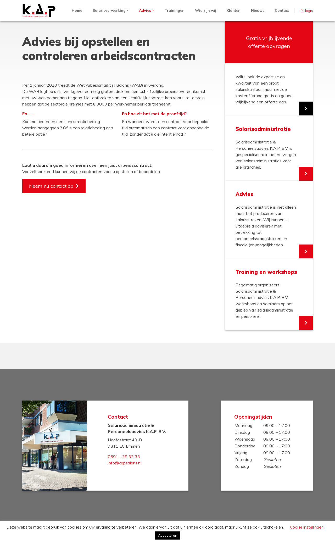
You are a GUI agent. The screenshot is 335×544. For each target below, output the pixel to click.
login (309, 11)
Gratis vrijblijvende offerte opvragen (269, 42)
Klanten (234, 10)
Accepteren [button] (167, 535)
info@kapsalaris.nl (124, 462)
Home (77, 10)
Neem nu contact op (51, 186)
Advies (145, 10)
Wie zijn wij (205, 10)
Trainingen (175, 10)
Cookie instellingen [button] (306, 527)
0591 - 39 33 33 (124, 456)
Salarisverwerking (109, 10)
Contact (282, 10)
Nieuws (257, 10)
